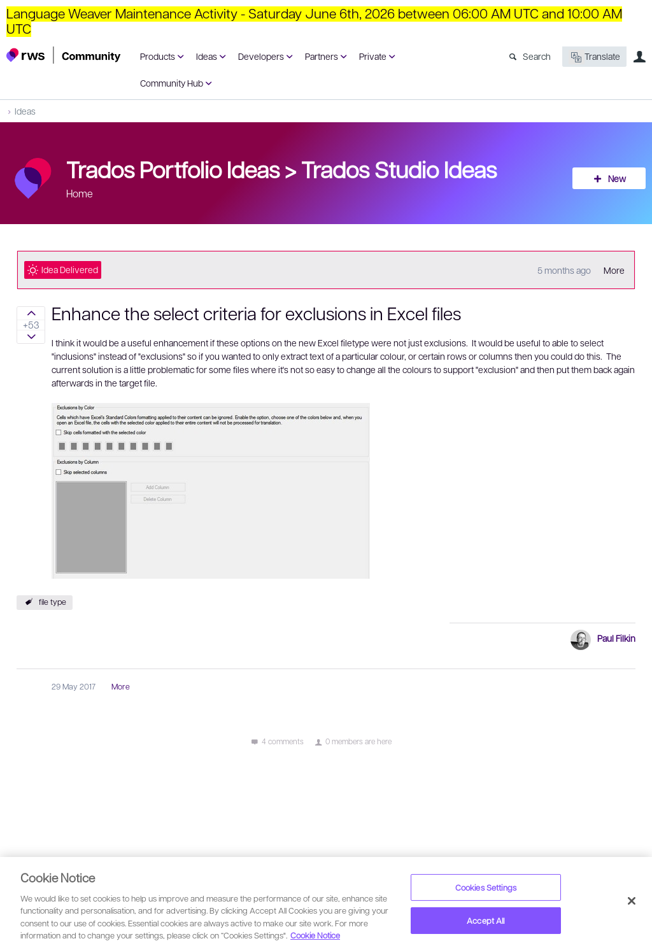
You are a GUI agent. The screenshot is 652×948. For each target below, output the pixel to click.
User (639, 56)
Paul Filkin (616, 638)
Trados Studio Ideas (399, 168)
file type (52, 602)
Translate (594, 57)
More (614, 270)
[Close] (632, 901)
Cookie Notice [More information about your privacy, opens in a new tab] (315, 935)
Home (79, 193)
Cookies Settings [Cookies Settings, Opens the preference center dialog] (485, 887)
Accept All (485, 920)
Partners (321, 56)
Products (157, 56)
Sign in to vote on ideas (31, 313)
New (617, 178)
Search (537, 56)
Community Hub (171, 82)
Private (372, 56)
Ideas (206, 56)
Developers (261, 56)
